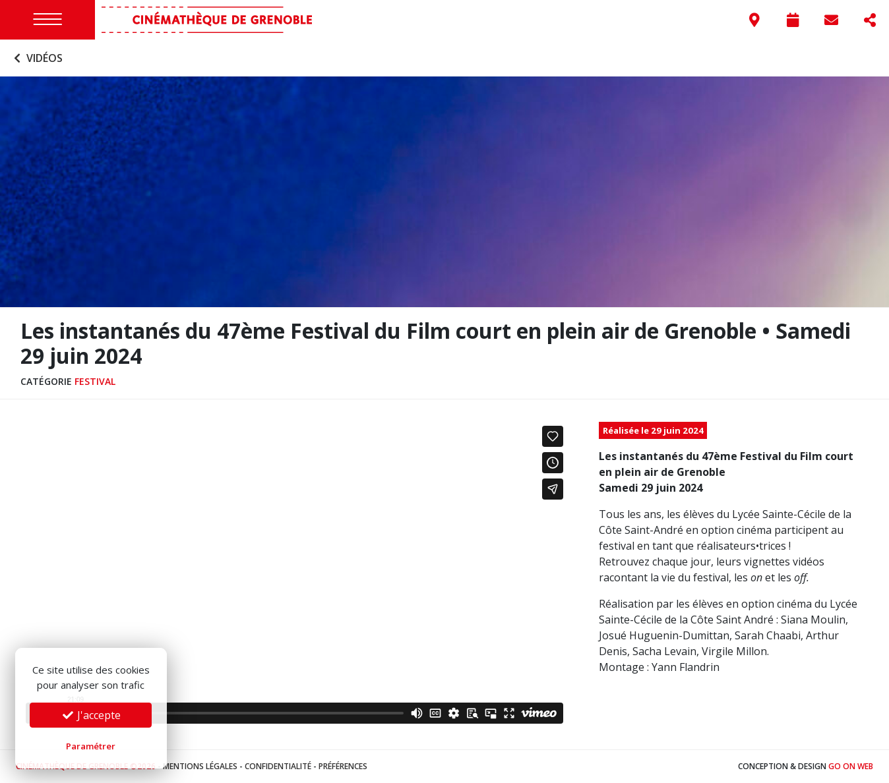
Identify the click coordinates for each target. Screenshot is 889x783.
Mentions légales (200, 766)
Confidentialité (278, 766)
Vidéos (37, 58)
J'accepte (91, 715)
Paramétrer (90, 746)
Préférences (343, 766)
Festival (95, 381)
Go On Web (850, 766)
